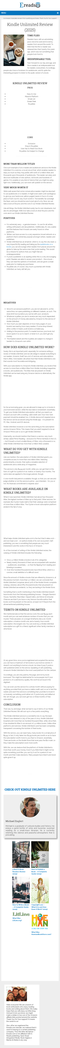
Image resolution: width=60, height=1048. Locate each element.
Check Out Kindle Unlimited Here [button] (30, 789)
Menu (3, 13)
